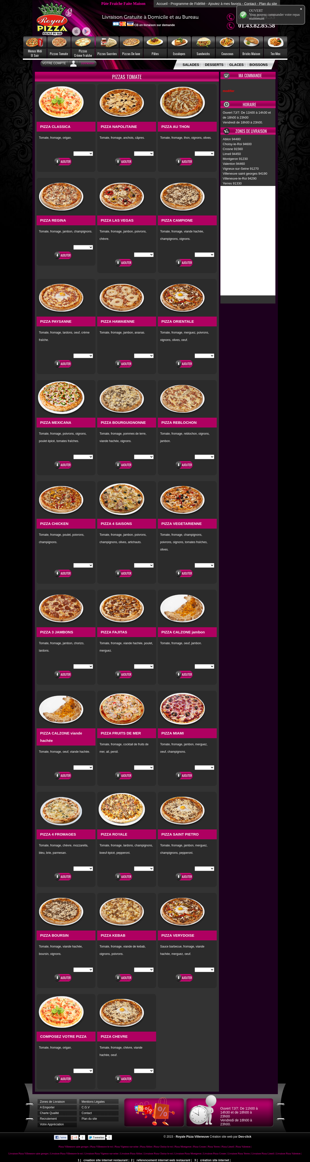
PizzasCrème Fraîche (83, 53)
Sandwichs (203, 53)
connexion (87, 63)
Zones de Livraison (52, 1101)
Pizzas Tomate (59, 53)
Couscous (227, 53)
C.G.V (86, 1107)
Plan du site (268, 4)
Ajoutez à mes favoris (224, 4)
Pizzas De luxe (131, 53)
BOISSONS (259, 65)
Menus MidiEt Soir (35, 53)
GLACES (236, 65)
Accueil (161, 4)
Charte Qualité (49, 1113)
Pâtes (155, 53)
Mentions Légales (93, 1101)
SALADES (191, 65)
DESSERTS (214, 65)
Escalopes (179, 53)
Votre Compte (54, 63)
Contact (250, 4)
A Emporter (47, 1107)
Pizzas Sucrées (107, 53)
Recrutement (48, 1118)
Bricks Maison (251, 53)
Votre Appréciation (52, 1124)
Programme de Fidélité (188, 4)
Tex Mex (275, 53)
